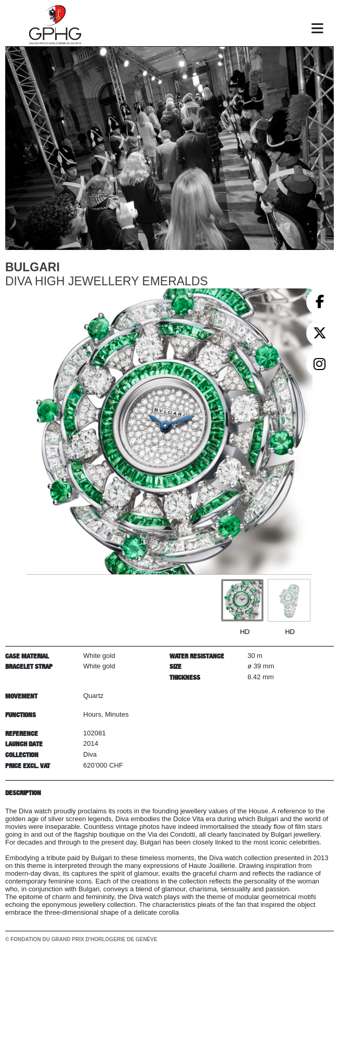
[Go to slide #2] (289, 600)
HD (245, 632)
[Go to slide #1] (242, 600)
